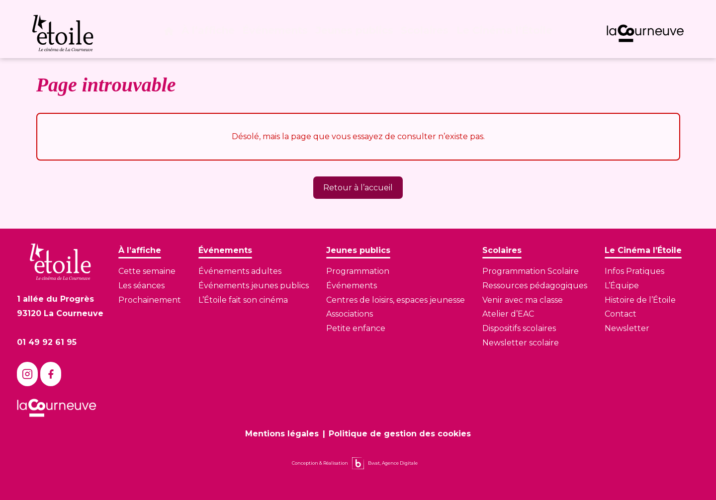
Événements (281, 33)
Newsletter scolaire (520, 342)
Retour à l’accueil (358, 187)
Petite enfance (355, 328)
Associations (349, 314)
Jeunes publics (359, 33)
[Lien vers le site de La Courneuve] (645, 33)
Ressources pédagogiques (534, 285)
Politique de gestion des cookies (400, 433)
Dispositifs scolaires (519, 328)
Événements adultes (239, 271)
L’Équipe (622, 285)
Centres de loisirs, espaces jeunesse (395, 300)
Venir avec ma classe (522, 300)
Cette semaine (147, 271)
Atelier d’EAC (508, 314)
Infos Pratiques (634, 271)
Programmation (357, 271)
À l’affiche (215, 33)
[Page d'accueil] (174, 34)
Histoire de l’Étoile (640, 300)
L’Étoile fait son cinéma (243, 300)
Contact (620, 314)
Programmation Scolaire (530, 271)
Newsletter (627, 328)
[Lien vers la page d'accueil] (60, 262)
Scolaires (427, 33)
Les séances (141, 285)
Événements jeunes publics (253, 285)
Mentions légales (282, 433)
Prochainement (149, 300)
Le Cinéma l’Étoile (504, 33)
